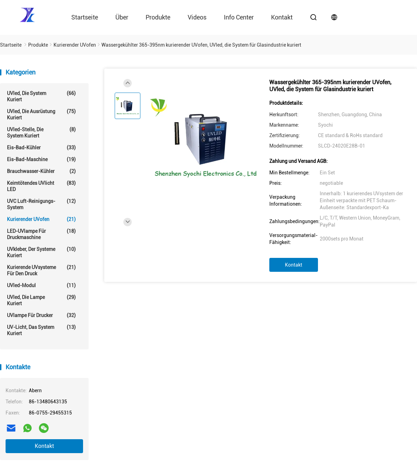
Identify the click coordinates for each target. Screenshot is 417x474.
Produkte (158, 17)
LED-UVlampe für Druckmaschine (41, 234)
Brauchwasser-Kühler (41, 171)
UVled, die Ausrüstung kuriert (41, 114)
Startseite (84, 17)
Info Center (239, 17)
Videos (197, 17)
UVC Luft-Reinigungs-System (41, 204)
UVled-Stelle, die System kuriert (41, 132)
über (121, 17)
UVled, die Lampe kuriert (41, 300)
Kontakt (282, 17)
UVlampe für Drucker (41, 315)
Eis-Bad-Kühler (41, 147)
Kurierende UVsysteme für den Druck (41, 270)
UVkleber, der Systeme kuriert (41, 252)
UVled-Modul (41, 285)
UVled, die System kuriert (41, 96)
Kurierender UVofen (41, 219)
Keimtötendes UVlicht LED (41, 186)
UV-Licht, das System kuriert (41, 330)
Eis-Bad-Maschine (41, 159)
